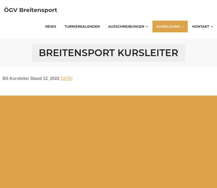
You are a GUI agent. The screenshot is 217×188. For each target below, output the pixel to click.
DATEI (66, 78)
